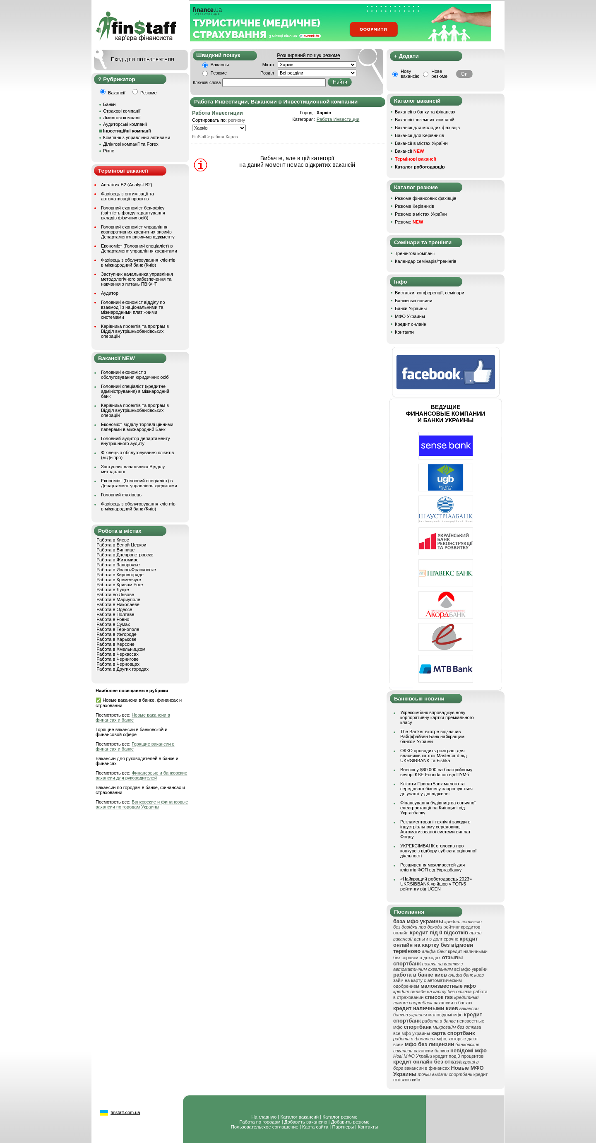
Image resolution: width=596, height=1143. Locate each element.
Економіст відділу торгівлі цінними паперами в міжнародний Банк (137, 427)
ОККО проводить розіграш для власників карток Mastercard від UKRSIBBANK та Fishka (433, 755)
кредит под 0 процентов (458, 1056)
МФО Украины (410, 316)
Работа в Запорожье (117, 564)
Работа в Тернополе (117, 629)
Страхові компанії (121, 110)
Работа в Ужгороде (116, 634)
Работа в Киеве (112, 539)
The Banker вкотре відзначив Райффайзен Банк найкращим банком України (432, 736)
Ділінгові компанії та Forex (131, 144)
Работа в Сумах (113, 624)
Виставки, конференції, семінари (429, 292)
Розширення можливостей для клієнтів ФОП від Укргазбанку (432, 867)
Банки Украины (411, 308)
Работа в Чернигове (117, 659)
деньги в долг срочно (436, 938)
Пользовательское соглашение (264, 1126)
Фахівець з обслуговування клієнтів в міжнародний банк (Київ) (138, 262)
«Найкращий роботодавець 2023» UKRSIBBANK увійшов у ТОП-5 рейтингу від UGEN (436, 883)
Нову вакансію (410, 74)
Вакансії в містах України (421, 143)
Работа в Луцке (112, 589)
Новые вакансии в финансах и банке (133, 717)
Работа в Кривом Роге (119, 584)
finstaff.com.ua (125, 1112)
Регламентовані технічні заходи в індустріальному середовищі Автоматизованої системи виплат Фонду (435, 829)
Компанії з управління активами (136, 137)
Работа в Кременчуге (118, 579)
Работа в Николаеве (117, 604)
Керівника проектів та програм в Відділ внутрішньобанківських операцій (135, 331)
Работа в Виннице (115, 549)
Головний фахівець (121, 494)
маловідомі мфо (445, 1014)
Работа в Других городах (122, 669)
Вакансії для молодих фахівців (427, 127)
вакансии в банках (453, 1002)
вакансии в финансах (426, 1068)
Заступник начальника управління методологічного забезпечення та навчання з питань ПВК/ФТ (137, 279)
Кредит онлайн (410, 324)
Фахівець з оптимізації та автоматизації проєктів (127, 196)
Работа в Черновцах (117, 664)
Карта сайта (315, 1126)
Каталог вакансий (299, 1116)
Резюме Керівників (414, 206)
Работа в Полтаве (115, 614)
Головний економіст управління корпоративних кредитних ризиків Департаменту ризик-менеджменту (138, 231)
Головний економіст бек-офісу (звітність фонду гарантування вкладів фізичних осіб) (133, 212)
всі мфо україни (470, 969)
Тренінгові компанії (415, 253)
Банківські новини (413, 300)
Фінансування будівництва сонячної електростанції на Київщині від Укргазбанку (438, 807)
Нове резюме (439, 74)
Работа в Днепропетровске (124, 554)
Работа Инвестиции (338, 119)
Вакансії (409, 151)
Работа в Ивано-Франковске (126, 569)
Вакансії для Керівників (419, 135)
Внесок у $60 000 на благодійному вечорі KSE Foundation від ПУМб (436, 772)
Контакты (368, 1126)
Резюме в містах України (421, 214)
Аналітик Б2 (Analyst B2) (126, 184)
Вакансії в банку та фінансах (425, 111)
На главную (263, 1116)
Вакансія (220, 64)
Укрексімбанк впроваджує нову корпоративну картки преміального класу (437, 717)
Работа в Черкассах (117, 654)
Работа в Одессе (114, 609)
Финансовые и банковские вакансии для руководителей (141, 775)
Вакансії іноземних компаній (424, 119)
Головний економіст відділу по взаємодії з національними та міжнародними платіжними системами (133, 310)
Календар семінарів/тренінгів (425, 261)
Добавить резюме (350, 1121)
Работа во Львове (115, 594)
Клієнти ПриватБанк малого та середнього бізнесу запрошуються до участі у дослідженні (436, 788)
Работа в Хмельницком (120, 649)
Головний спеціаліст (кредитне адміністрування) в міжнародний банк (135, 391)
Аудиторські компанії (125, 124)
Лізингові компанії (121, 117)
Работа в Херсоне (115, 644)
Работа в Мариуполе (118, 599)
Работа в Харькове (116, 639)
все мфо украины (411, 1033)
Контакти (404, 332)
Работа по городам (259, 1121)
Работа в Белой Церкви (121, 544)
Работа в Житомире (117, 559)
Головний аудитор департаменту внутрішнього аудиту (135, 441)
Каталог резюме (339, 1116)
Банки (109, 104)
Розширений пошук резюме (308, 55)
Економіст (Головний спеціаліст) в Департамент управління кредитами (139, 248)
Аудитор (109, 293)
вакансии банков (431, 1050)
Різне (108, 150)
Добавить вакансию (305, 1121)
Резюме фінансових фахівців (425, 198)
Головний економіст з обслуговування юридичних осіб (135, 375)
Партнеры (343, 1126)
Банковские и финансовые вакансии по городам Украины (142, 804)
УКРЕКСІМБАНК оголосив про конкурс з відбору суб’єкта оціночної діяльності (438, 850)
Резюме (219, 72)
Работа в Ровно (112, 619)
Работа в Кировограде (120, 574)
